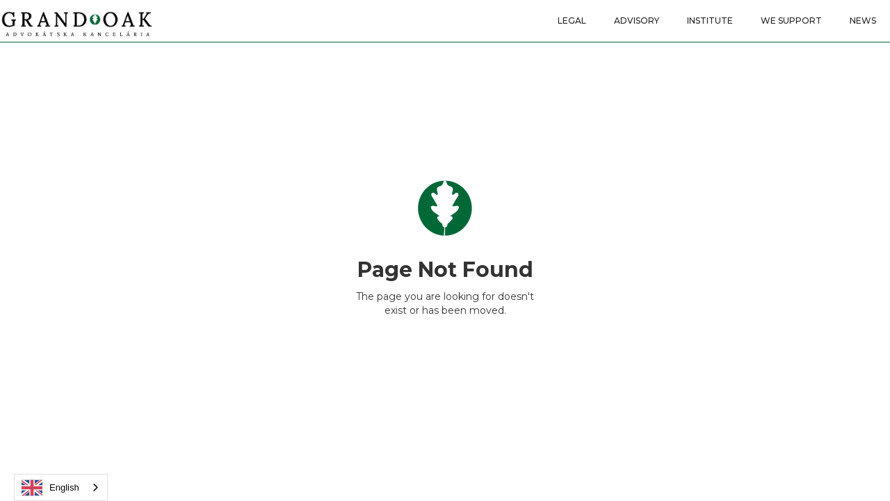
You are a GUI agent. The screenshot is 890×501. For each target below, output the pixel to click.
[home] (76, 19)
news (863, 20)
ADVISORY (636, 20)
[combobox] (61, 487)
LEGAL (572, 20)
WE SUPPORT (791, 20)
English (50, 487)
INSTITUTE (710, 20)
